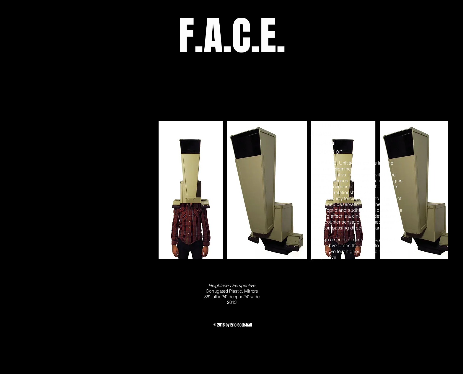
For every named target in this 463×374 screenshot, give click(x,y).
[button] (191, 190)
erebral (326, 142)
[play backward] (166, 190)
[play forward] (440, 190)
